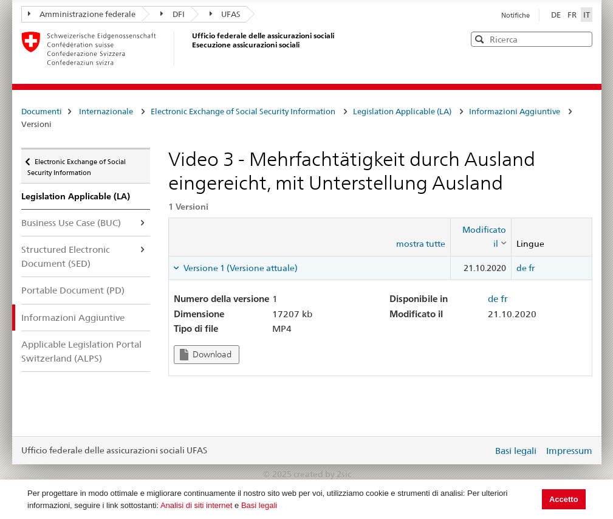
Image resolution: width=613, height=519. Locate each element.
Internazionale (106, 111)
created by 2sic (322, 474)
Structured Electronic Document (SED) (65, 256)
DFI (172, 14)
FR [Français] (572, 14)
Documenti (41, 111)
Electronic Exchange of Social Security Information (243, 111)
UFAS (225, 14)
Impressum (569, 450)
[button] (582, 38)
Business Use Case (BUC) (71, 223)
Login (481, 450)
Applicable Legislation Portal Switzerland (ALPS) (81, 351)
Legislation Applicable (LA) (402, 111)
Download (205, 354)
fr (532, 268)
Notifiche (515, 15)
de (521, 268)
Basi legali (259, 505)
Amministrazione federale (82, 14)
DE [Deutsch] (557, 14)
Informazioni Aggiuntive (514, 111)
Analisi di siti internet (196, 505)
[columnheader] (481, 237)
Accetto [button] (563, 499)
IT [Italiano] (586, 14)
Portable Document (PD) (73, 290)
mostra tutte (420, 244)
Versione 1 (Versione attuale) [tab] (240, 268)
